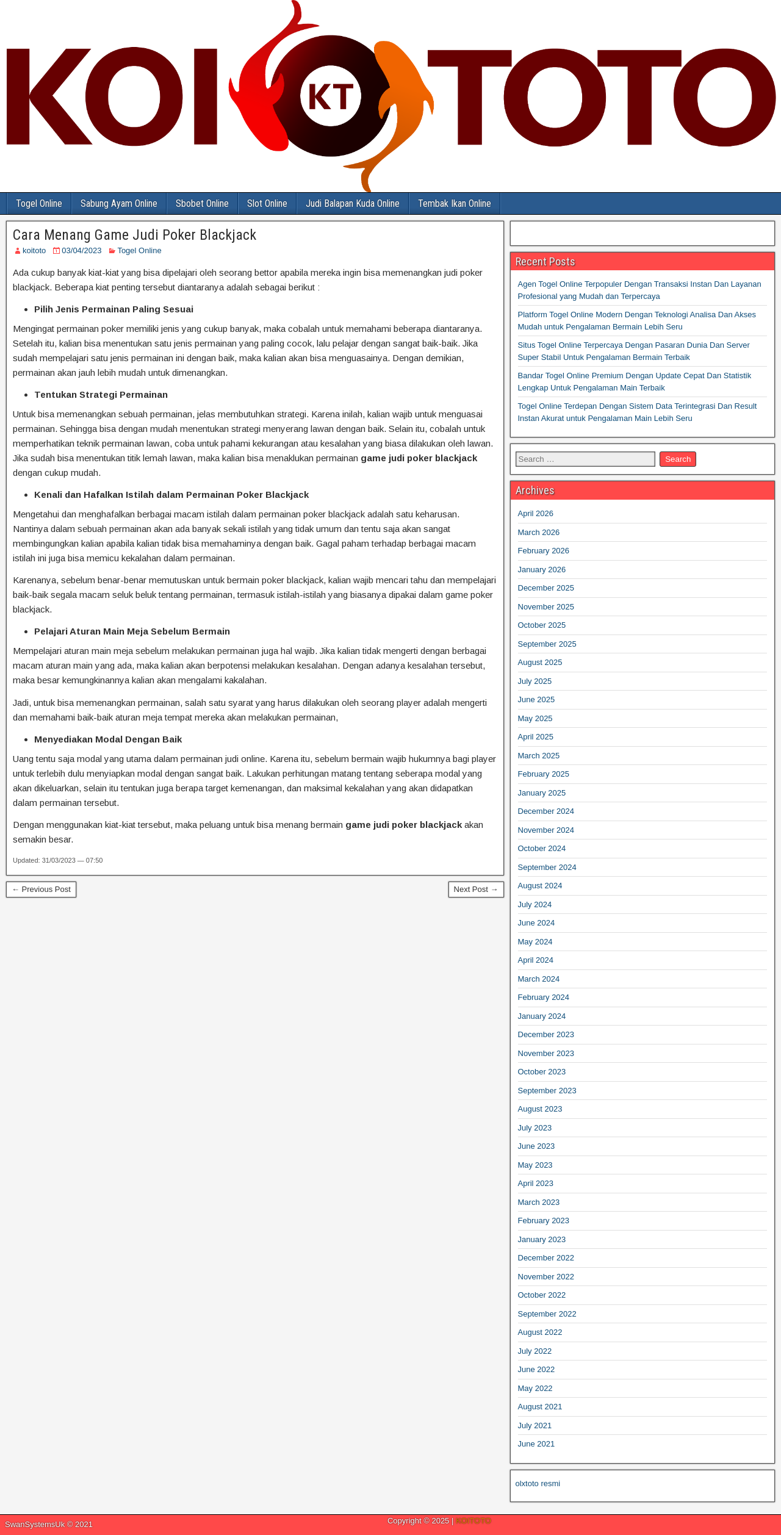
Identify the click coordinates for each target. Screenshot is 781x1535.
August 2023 (540, 1108)
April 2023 (536, 1183)
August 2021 (540, 1406)
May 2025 (535, 718)
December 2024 (546, 811)
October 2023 (542, 1071)
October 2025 (542, 625)
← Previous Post (41, 889)
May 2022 (535, 1388)
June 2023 (536, 1146)
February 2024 (544, 997)
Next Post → (476, 889)
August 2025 (540, 662)
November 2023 (546, 1053)
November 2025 (546, 606)
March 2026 (539, 532)
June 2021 (536, 1443)
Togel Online (39, 203)
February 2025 (544, 773)
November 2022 (546, 1276)
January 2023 (542, 1239)
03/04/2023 (81, 250)
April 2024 (536, 960)
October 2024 (542, 848)
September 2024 (547, 867)
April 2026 (536, 513)
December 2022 (546, 1257)
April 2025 (536, 736)
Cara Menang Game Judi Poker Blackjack (134, 234)
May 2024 (535, 941)
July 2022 (535, 1351)
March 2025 (539, 755)
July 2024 (535, 904)
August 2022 (540, 1332)
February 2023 (544, 1220)
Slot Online (267, 203)
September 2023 (547, 1090)
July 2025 (535, 681)
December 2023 (546, 1034)
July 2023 (535, 1127)
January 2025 (542, 792)
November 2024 (546, 830)
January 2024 (542, 1016)
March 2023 (539, 1202)
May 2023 (535, 1165)
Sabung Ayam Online (119, 203)
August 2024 (540, 885)
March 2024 (539, 978)
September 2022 (547, 1313)
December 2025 (546, 587)
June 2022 (536, 1369)
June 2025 (536, 699)
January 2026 (542, 569)
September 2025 (547, 644)
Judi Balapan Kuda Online (353, 203)
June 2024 (536, 922)
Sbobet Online (202, 203)
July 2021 (535, 1425)
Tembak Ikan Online (454, 203)
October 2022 (542, 1295)
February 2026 (544, 550)
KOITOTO (473, 1520)
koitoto (34, 250)
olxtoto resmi (538, 1483)
